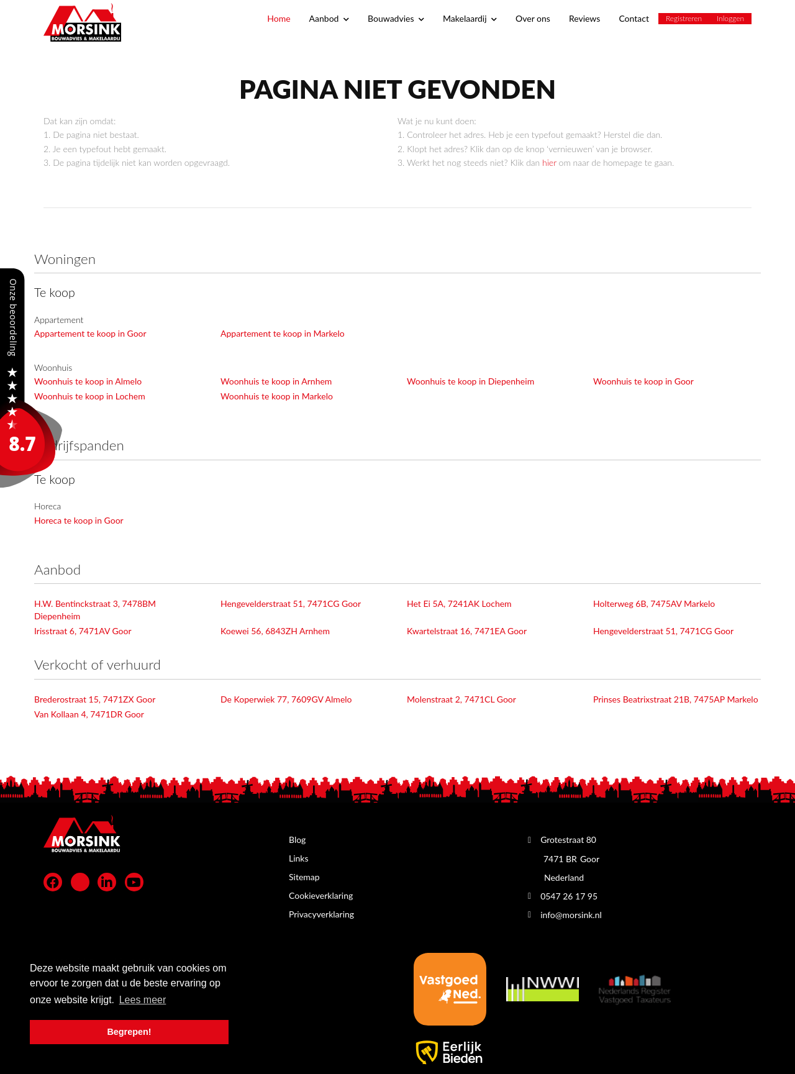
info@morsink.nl (571, 914)
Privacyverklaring (321, 914)
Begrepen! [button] (129, 1032)
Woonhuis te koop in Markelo (276, 396)
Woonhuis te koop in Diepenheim (470, 381)
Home (278, 18)
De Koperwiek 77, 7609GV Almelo (286, 699)
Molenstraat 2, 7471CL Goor (461, 699)
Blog (297, 839)
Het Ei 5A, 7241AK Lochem (459, 603)
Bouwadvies (396, 18)
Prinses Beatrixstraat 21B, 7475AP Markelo (675, 699)
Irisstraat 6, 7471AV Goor (83, 631)
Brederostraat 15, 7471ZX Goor (94, 699)
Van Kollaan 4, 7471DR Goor (89, 714)
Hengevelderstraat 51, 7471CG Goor (290, 603)
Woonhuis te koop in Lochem (89, 396)
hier (549, 162)
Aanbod (329, 18)
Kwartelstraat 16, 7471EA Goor (467, 631)
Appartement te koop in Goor (90, 333)
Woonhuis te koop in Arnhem (276, 381)
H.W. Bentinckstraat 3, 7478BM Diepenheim (95, 609)
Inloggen (730, 18)
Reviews (584, 18)
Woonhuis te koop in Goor (643, 381)
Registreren (684, 18)
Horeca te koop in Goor (79, 520)
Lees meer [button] (142, 999)
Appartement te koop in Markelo (282, 333)
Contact (634, 18)
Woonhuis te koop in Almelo (88, 381)
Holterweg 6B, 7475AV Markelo (654, 603)
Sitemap (304, 876)
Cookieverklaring (321, 895)
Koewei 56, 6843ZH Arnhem (275, 631)
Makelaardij (470, 18)
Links (299, 858)
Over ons (533, 18)
